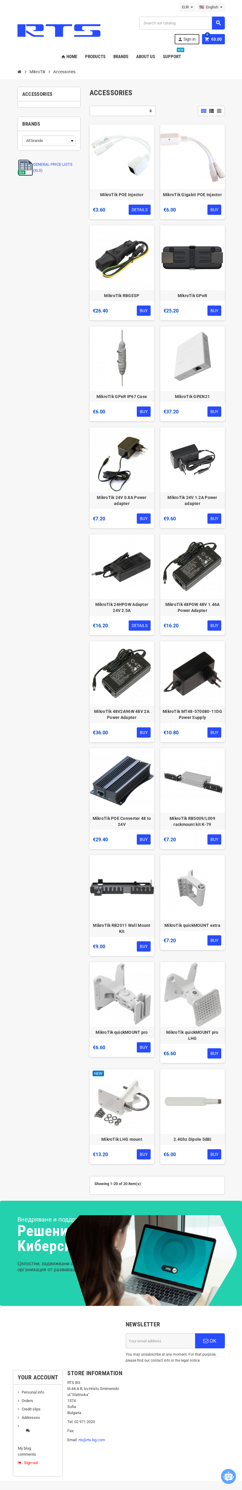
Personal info (33, 1392)
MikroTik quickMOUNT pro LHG (192, 1035)
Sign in (187, 39)
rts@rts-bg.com (91, 1440)
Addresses (31, 1417)
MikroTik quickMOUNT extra (192, 925)
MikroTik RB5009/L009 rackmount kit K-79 (192, 821)
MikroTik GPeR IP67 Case (121, 396)
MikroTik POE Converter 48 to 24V (122, 821)
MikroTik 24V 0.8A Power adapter (121, 500)
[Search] (182, 23)
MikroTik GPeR (192, 295)
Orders (27, 1400)
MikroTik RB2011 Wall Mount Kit (121, 928)
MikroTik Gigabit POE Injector (192, 194)
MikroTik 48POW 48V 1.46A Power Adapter (192, 607)
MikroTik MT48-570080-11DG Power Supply (192, 714)
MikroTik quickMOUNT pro (122, 1032)
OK (209, 1341)
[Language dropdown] (211, 7)
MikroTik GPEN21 (192, 396)
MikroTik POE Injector (121, 194)
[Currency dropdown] (187, 7)
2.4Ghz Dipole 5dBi (192, 1139)
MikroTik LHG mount (121, 1139)
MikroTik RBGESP (121, 295)
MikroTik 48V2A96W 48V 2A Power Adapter (121, 714)
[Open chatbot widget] (228, 1476)
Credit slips (31, 1409)
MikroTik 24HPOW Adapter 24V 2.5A (121, 607)
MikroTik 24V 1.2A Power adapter (192, 500)
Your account (38, 1377)
